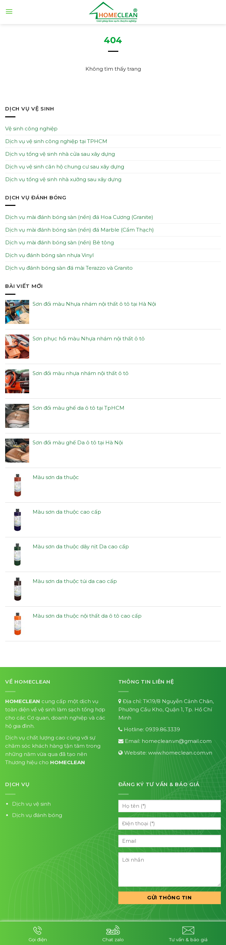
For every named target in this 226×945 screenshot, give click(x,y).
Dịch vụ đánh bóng (37, 815)
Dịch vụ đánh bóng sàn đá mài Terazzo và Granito (69, 268)
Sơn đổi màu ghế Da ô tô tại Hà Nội (78, 442)
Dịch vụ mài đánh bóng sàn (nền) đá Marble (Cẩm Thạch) (79, 229)
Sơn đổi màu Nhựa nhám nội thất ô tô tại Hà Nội (94, 304)
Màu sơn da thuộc (56, 477)
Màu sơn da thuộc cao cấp (67, 512)
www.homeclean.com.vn (180, 752)
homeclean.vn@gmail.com (177, 741)
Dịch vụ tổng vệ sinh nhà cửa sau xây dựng (60, 154)
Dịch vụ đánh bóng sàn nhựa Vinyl (49, 255)
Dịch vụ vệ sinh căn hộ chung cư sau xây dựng (64, 166)
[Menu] (9, 11)
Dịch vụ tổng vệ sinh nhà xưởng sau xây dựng (63, 179)
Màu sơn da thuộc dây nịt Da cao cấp (81, 546)
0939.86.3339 (162, 729)
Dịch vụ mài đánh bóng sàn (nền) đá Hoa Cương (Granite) (79, 217)
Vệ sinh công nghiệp (31, 128)
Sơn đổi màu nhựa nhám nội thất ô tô (81, 373)
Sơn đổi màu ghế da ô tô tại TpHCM (78, 408)
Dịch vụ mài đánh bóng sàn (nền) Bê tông (59, 242)
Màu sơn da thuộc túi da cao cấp (75, 581)
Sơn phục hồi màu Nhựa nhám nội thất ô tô (89, 338)
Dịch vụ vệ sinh (31, 804)
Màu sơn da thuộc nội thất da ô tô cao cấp (87, 615)
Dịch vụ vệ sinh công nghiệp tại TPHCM (56, 141)
